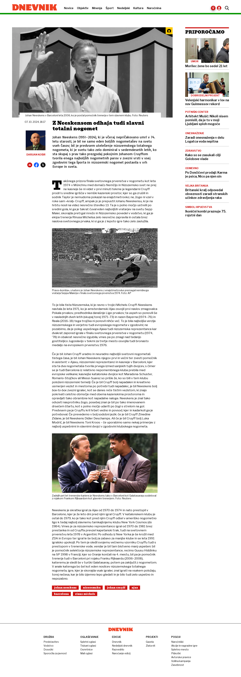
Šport (110, 8)
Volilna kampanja (180, 661)
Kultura (138, 8)
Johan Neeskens (65, 588)
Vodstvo (49, 645)
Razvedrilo (118, 649)
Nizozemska (92, 588)
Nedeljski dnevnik (122, 645)
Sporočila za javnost (55, 653)
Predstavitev (51, 641)
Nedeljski (123, 8)
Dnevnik (117, 641)
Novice (68, 8)
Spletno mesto (180, 649)
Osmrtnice (86, 649)
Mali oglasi (86, 653)
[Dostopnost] (213, 8)
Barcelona (61, 594)
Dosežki (48, 649)
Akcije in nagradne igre (184, 645)
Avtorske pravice (181, 657)
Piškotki (176, 653)
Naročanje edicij (121, 653)
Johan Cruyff (116, 588)
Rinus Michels (85, 594)
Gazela (150, 641)
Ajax (135, 588)
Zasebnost (177, 664)
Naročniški (177, 641)
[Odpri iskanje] (226, 8)
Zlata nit (150, 645)
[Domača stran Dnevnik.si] (33, 7)
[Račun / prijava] (220, 8)
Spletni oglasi (88, 641)
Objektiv (82, 8)
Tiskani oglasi (88, 645)
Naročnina (154, 8)
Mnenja (97, 8)
